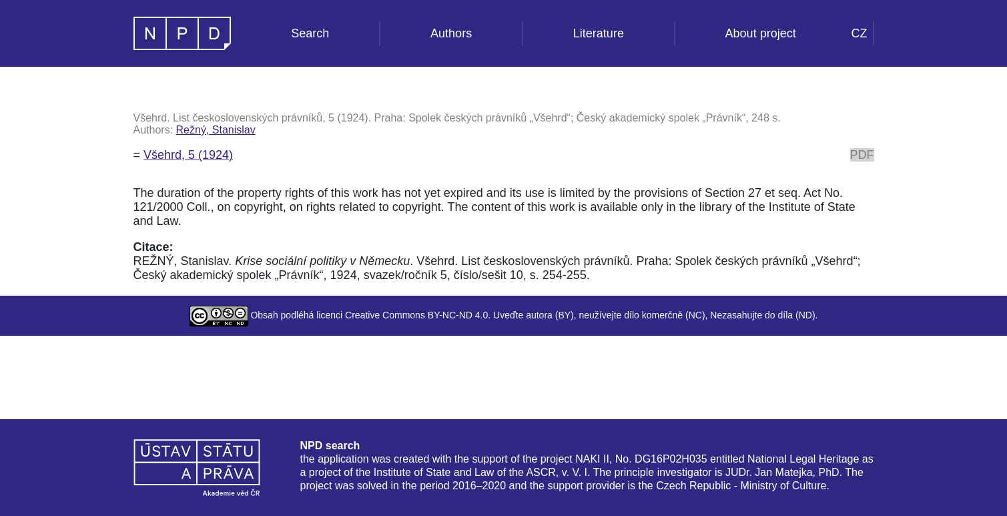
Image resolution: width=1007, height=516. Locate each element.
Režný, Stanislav (216, 130)
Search (310, 33)
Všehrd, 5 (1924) (188, 155)
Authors (451, 33)
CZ (860, 33)
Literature (598, 33)
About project (760, 33)
